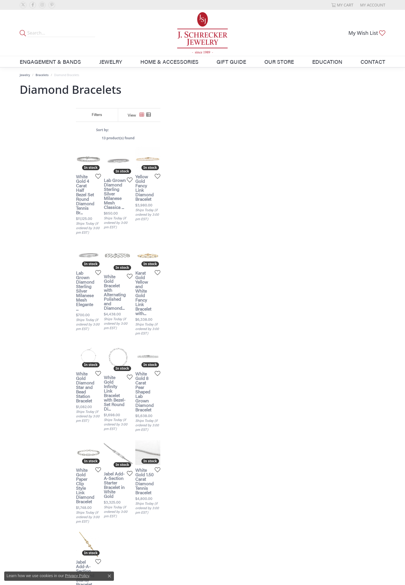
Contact (373, 61)
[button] (342, 5)
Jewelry (25, 75)
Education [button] (327, 61)
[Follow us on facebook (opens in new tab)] (32, 5)
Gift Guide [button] (231, 61)
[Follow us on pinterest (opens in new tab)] (51, 5)
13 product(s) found (230, 138)
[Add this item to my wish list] (172, 252)
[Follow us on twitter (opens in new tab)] (23, 5)
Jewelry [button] (110, 61)
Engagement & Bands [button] (50, 61)
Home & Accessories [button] (169, 61)
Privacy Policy (77, 575)
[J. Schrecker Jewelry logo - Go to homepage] (202, 33)
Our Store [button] (279, 61)
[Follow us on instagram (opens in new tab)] (42, 5)
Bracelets (42, 75)
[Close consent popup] (109, 576)
